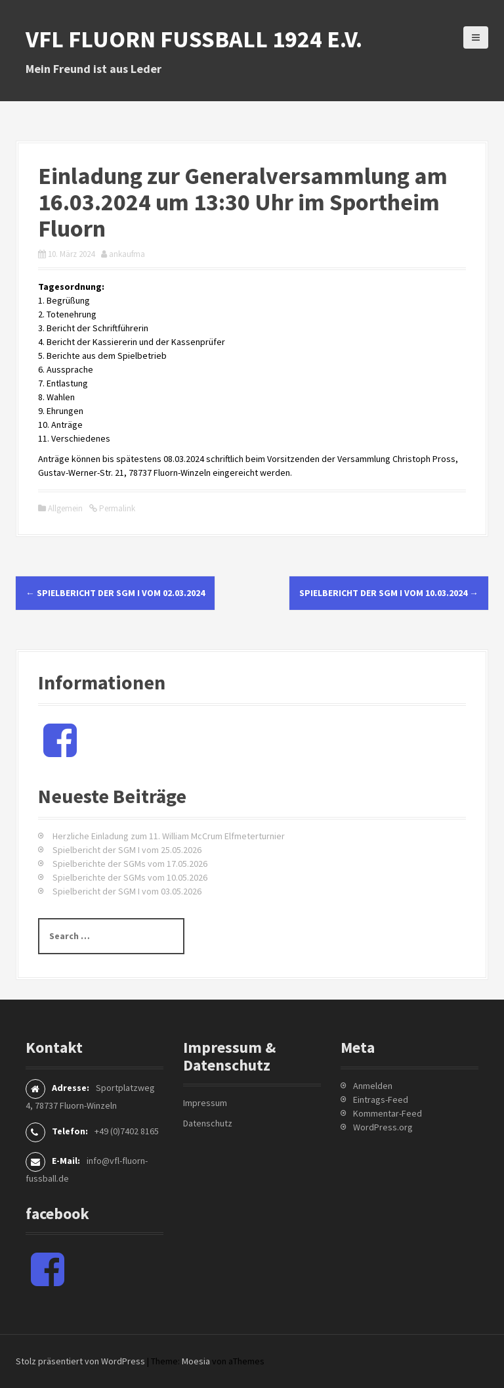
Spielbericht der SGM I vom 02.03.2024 (115, 593)
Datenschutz (207, 1123)
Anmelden (372, 1086)
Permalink (116, 508)
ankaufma (127, 254)
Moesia (196, 1361)
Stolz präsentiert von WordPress (80, 1361)
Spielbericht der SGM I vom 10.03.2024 (388, 593)
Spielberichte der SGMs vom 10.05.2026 (129, 877)
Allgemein (65, 508)
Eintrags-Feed (380, 1099)
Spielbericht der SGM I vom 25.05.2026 (126, 850)
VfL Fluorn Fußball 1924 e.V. (194, 39)
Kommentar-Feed (387, 1113)
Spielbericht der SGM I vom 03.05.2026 (126, 891)
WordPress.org (383, 1127)
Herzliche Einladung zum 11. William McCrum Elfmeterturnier (168, 836)
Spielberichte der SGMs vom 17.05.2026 (129, 863)
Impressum (205, 1103)
